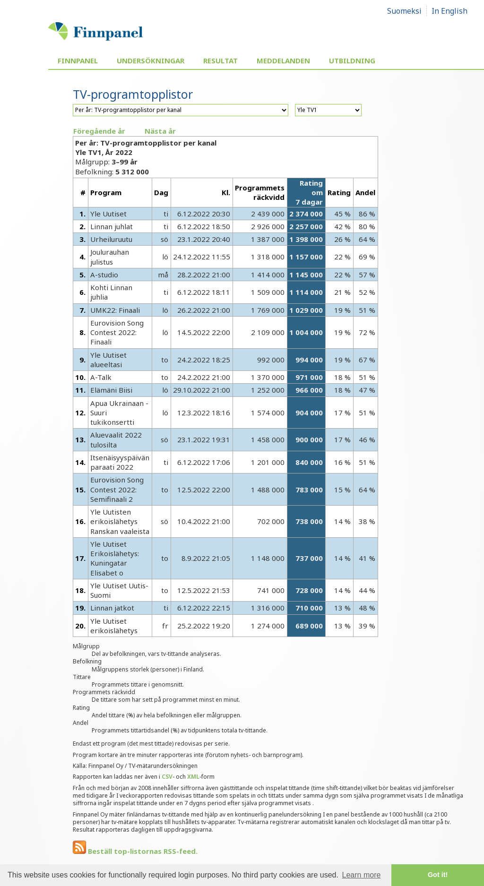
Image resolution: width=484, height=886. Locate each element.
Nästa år (160, 131)
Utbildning (352, 60)
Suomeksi (404, 11)
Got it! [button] (438, 874)
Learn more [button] (361, 875)
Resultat (220, 60)
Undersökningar (150, 60)
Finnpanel (78, 60)
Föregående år (99, 131)
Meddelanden (283, 60)
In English (449, 11)
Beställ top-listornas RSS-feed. (135, 851)
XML (193, 777)
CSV (167, 777)
